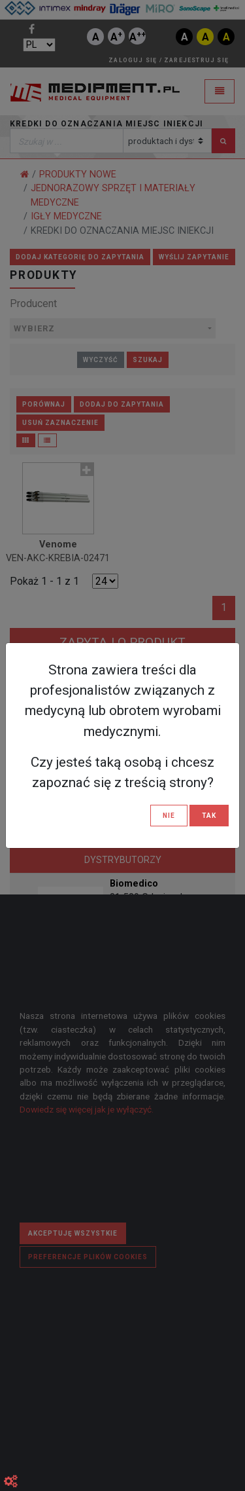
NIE (169, 815)
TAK (209, 815)
